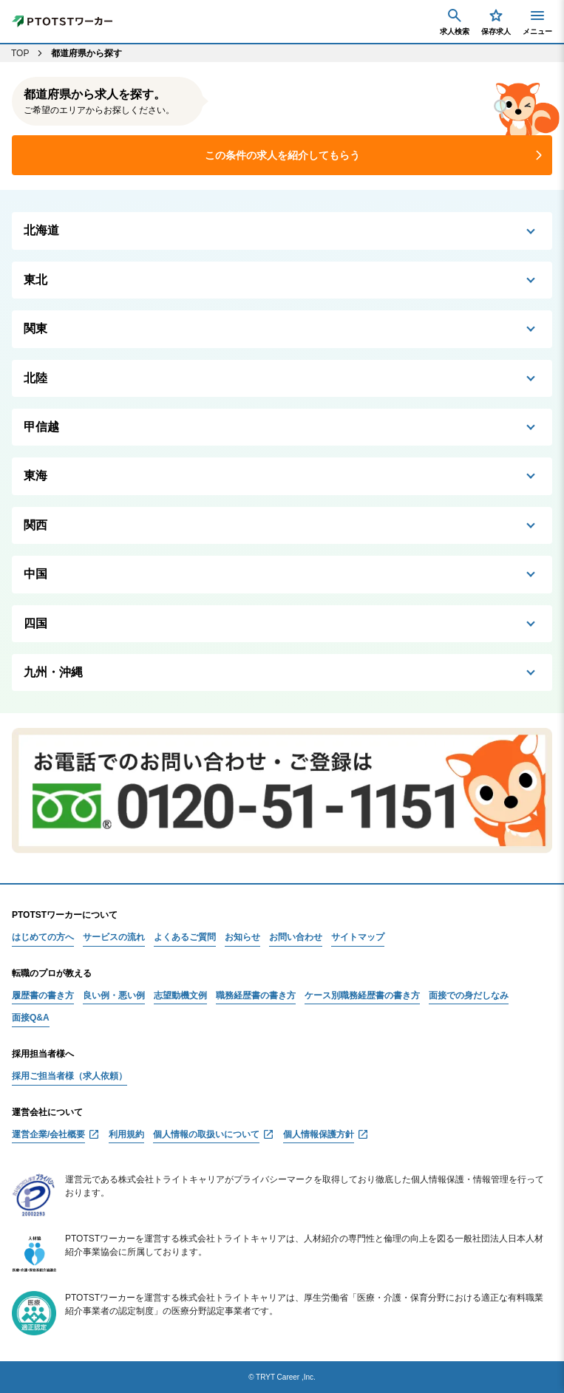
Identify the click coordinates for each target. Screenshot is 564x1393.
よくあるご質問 (185, 937)
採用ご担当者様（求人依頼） (69, 1076)
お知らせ (242, 937)
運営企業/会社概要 (48, 1135)
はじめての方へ (43, 937)
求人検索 (454, 21)
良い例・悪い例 (114, 996)
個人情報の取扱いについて (206, 1135)
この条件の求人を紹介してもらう (282, 155)
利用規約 (126, 1135)
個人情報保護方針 (318, 1135)
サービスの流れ (114, 937)
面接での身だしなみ (469, 996)
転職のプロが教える (52, 973)
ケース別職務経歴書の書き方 (362, 996)
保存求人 (496, 21)
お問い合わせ (295, 937)
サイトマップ (357, 937)
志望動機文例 (180, 996)
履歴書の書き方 (43, 996)
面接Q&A (31, 1018)
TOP (20, 53)
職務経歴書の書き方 (256, 996)
